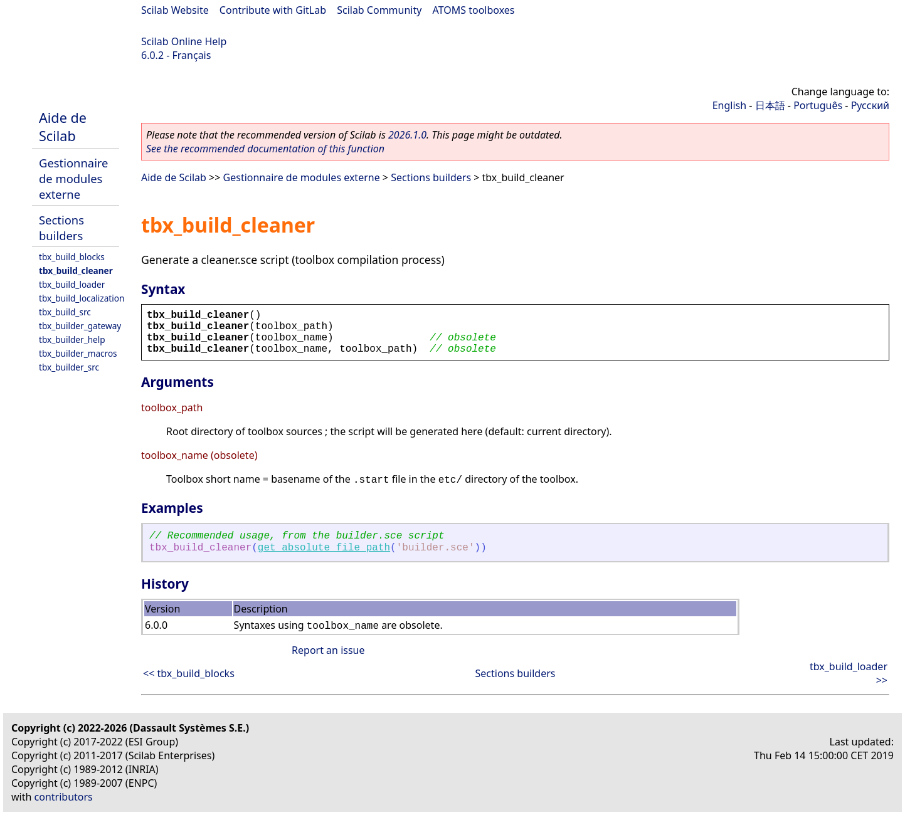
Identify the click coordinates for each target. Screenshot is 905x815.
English (729, 105)
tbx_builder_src (69, 367)
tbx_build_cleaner (76, 270)
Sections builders (61, 227)
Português (817, 105)
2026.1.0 (407, 135)
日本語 (770, 105)
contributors (63, 797)
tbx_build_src (65, 312)
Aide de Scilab (63, 126)
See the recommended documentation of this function (265, 148)
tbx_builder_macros (78, 353)
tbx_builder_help (72, 339)
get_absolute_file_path (324, 548)
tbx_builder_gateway (80, 326)
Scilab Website (175, 10)
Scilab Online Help (183, 41)
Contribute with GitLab (273, 10)
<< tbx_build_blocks (189, 673)
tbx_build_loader (72, 284)
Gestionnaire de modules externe (73, 178)
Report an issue (328, 650)
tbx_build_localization (81, 298)
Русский (870, 105)
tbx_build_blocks (72, 257)
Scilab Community (379, 10)
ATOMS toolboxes (474, 10)
